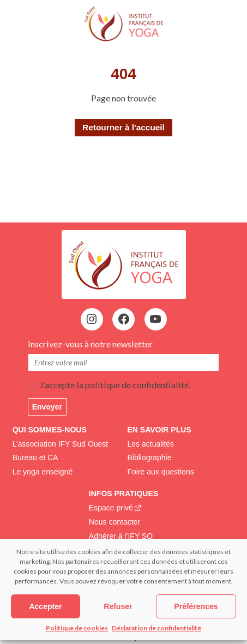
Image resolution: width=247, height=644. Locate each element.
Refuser (118, 606)
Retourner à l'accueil (123, 127)
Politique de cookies (77, 628)
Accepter (45, 606)
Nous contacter (114, 521)
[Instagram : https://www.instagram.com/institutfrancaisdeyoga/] (91, 319)
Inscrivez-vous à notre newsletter (91, 344)
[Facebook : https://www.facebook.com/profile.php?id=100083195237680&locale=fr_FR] (124, 319)
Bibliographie (150, 457)
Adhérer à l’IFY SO (121, 536)
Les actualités (151, 444)
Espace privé (111, 507)
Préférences (196, 606)
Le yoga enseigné (43, 471)
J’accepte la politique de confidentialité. (114, 385)
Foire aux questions (161, 471)
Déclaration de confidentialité (156, 628)
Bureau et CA (35, 457)
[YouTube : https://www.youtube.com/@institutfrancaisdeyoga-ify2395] (155, 319)
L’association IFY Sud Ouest (61, 444)
